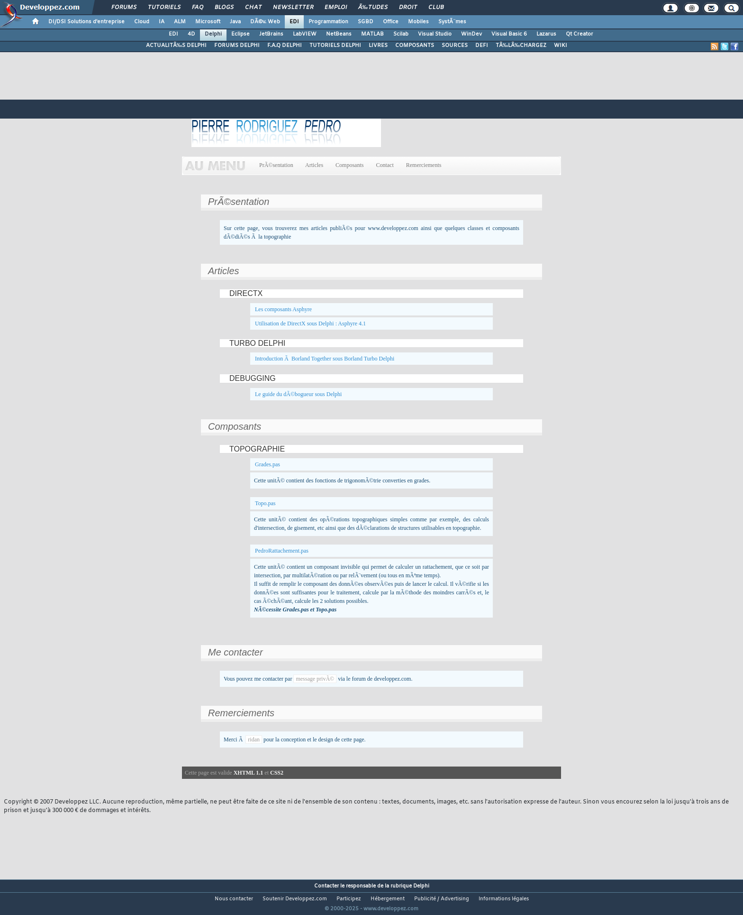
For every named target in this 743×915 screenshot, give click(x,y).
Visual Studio (435, 34)
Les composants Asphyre (283, 309)
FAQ (197, 7)
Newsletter (293, 7)
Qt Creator (579, 34)
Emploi (336, 7)
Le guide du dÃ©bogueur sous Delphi (298, 394)
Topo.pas (265, 503)
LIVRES (378, 45)
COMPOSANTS (414, 45)
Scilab (400, 34)
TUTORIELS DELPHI (335, 45)
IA (161, 21)
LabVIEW (305, 34)
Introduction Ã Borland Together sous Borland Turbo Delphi (324, 358)
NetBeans (339, 34)
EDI (294, 21)
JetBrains (271, 34)
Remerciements (424, 165)
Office (391, 21)
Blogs (224, 7)
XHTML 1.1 (248, 772)
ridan (254, 739)
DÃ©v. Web (265, 21)
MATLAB (372, 34)
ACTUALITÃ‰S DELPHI (176, 45)
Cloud (141, 21)
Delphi (213, 34)
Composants (349, 165)
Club (435, 7)
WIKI (560, 45)
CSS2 (276, 772)
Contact (384, 165)
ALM (180, 21)
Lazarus (546, 34)
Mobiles (418, 21)
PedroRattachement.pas (281, 550)
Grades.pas (267, 464)
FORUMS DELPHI (237, 45)
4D (191, 34)
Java (235, 21)
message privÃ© (315, 678)
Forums (123, 7)
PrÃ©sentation (276, 165)
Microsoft (207, 21)
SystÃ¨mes (452, 21)
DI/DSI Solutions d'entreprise (86, 21)
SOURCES (455, 45)
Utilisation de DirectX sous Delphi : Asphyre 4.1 (310, 323)
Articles (314, 165)
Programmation (328, 21)
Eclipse (240, 34)
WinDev (471, 34)
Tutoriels (164, 7)
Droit (408, 7)
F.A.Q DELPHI (284, 45)
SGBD (365, 21)
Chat (253, 7)
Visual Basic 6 (509, 34)
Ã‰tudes (373, 7)
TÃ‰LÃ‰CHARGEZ (521, 45)
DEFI (481, 45)
